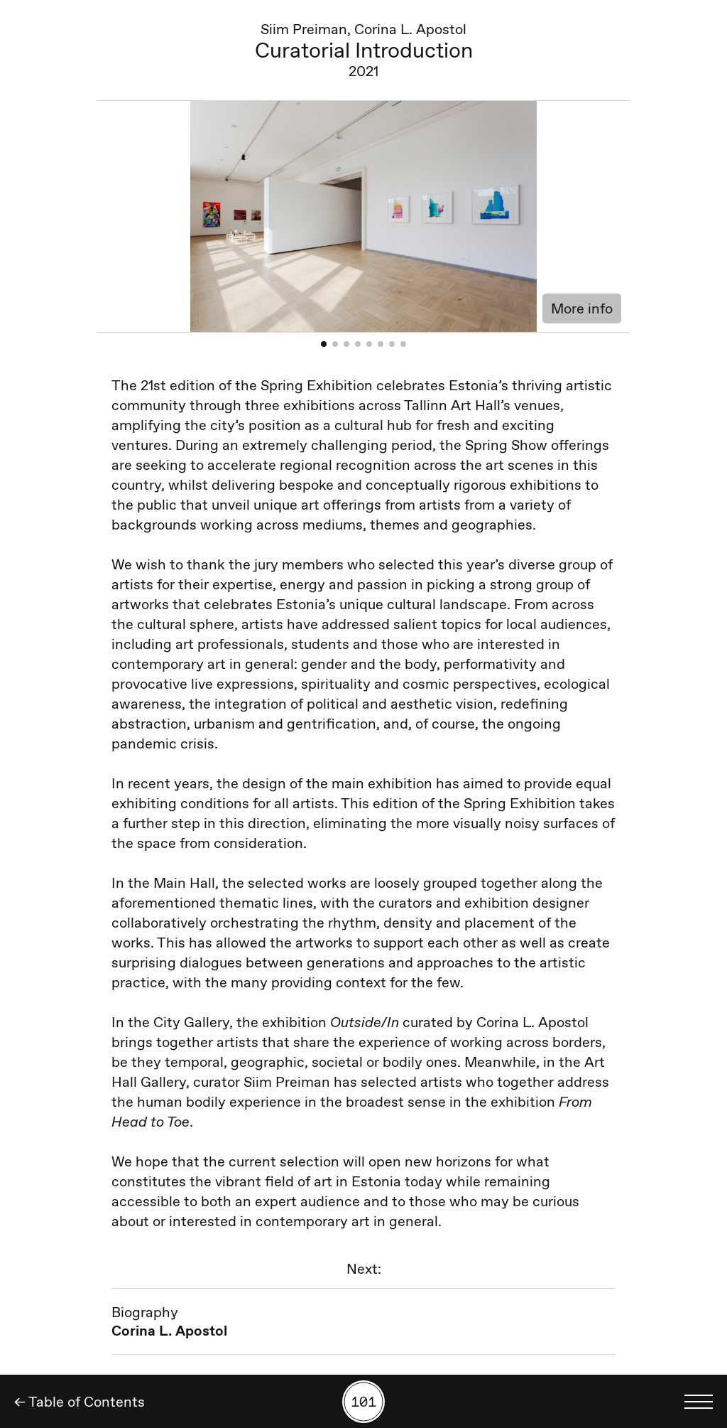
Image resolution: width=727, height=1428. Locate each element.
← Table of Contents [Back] (79, 1401)
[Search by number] (363, 1401)
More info (582, 308)
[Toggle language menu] (698, 1402)
